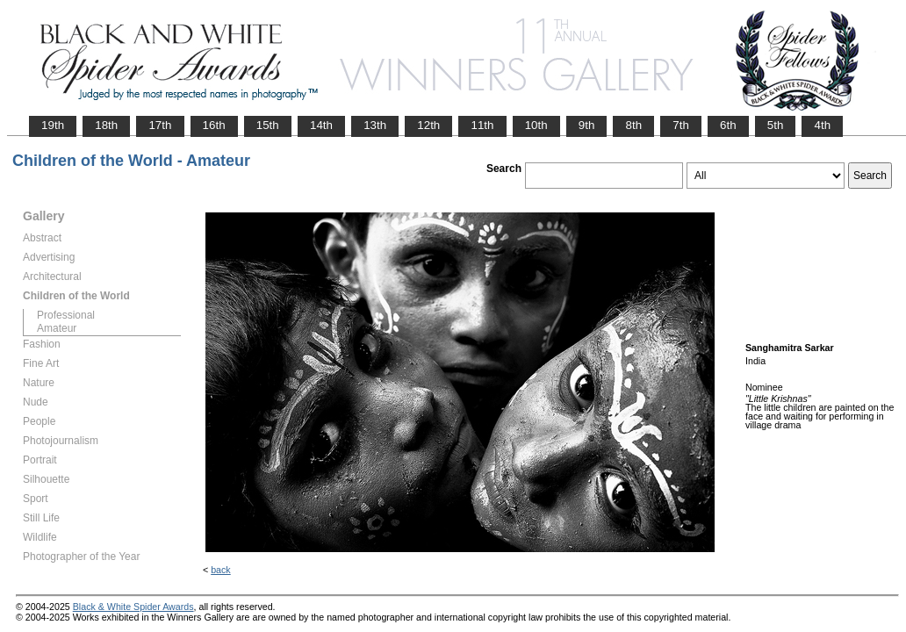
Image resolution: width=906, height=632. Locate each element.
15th (268, 125)
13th (375, 125)
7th (681, 125)
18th (106, 125)
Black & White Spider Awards (133, 606)
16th (214, 125)
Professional (66, 315)
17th (160, 125)
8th (633, 125)
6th (728, 125)
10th (536, 125)
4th (822, 125)
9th (587, 125)
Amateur (56, 328)
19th (53, 125)
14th (321, 125)
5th (776, 125)
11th (482, 125)
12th (428, 125)
